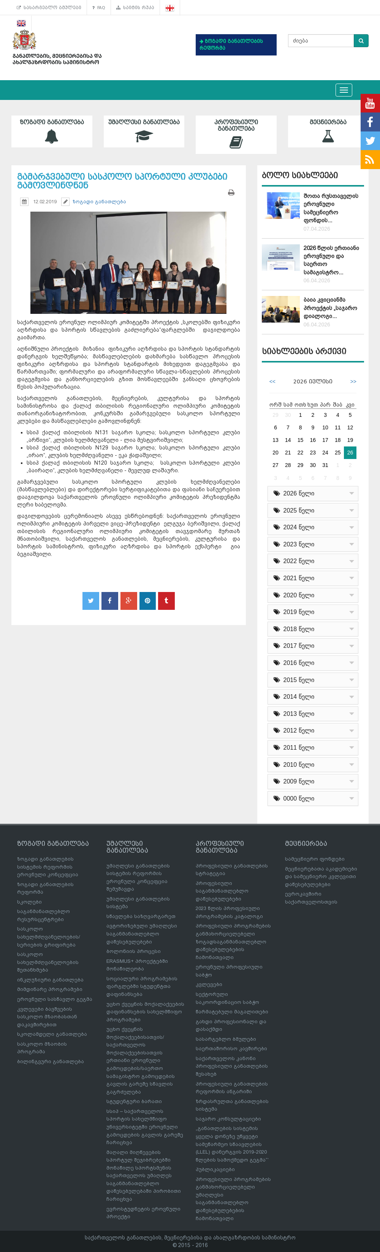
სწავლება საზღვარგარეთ (141, 916)
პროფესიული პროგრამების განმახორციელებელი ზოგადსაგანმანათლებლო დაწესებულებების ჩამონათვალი (233, 941)
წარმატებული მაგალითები (232, 1012)
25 (338, 453)
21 (288, 453)
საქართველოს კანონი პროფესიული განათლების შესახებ (232, 1066)
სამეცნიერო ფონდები (315, 859)
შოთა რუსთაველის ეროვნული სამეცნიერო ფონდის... (331, 208)
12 (350, 427)
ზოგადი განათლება (52, 131)
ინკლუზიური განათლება (50, 980)
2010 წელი (294, 764)
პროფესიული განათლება (236, 134)
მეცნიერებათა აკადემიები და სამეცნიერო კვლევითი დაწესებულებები (321, 876)
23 (313, 453)
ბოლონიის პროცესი (133, 951)
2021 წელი (294, 578)
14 (288, 440)
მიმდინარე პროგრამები (49, 989)
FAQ (98, 7)
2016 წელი (294, 663)
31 (325, 465)
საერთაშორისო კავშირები (231, 1048)
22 (301, 453)
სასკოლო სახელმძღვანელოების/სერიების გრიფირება (48, 936)
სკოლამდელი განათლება (52, 1034)
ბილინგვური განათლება (50, 1061)
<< (272, 381)
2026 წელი (294, 493)
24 (325, 453)
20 (275, 453)
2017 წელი (294, 646)
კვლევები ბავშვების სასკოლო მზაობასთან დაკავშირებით (47, 1016)
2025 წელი (294, 510)
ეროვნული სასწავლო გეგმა (54, 999)
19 (350, 440)
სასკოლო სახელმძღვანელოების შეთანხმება (48, 962)
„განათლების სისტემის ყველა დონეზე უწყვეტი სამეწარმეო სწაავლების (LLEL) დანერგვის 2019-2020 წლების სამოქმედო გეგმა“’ (232, 1143)
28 (288, 465)
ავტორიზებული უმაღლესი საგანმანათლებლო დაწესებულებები (141, 933)
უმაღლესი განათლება (144, 131)
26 (350, 453)
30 (288, 415)
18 (338, 440)
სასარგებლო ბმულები (49, 7)
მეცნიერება (328, 131)
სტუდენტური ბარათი (134, 1101)
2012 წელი (294, 730)
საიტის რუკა (135, 7)
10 (325, 427)
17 (325, 440)
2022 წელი (294, 561)
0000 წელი (294, 798)
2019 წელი (294, 612)
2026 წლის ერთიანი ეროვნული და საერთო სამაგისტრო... (331, 260)
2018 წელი (294, 629)
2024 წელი (294, 527)
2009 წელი (294, 781)
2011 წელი (294, 747)
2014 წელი (294, 696)
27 (275, 465)
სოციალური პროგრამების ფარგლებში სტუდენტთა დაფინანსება (141, 986)
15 (301, 440)
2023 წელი (294, 544)
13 (275, 440)
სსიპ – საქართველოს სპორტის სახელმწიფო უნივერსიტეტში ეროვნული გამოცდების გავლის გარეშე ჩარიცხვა (144, 1126)
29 (275, 415)
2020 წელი (294, 595)
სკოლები (29, 902)
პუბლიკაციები (215, 1169)
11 (338, 427)
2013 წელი (294, 714)
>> (353, 381)
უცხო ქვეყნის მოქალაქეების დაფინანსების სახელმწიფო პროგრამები (145, 1011)
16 (313, 440)
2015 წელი (294, 680)
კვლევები (209, 984)
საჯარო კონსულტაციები (228, 1119)
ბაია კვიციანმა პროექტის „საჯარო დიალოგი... (330, 308)
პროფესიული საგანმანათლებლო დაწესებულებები (222, 891)
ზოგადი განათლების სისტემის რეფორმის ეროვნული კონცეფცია (47, 866)
